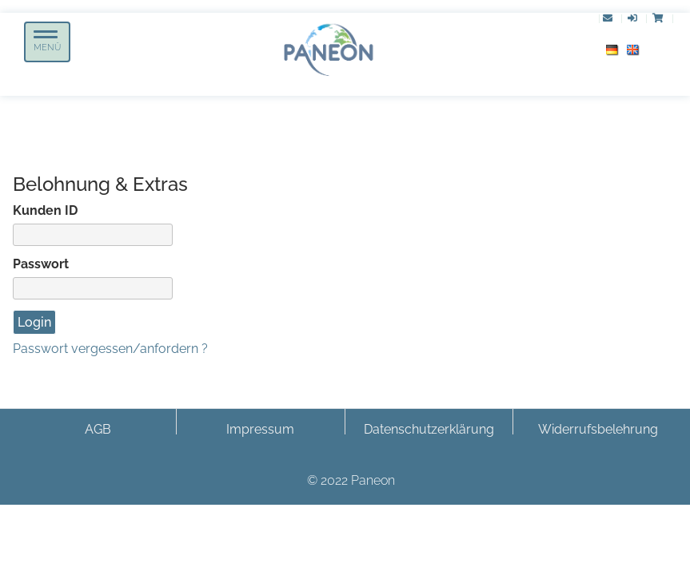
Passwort (41, 264)
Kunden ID (45, 210)
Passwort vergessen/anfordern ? (110, 348)
